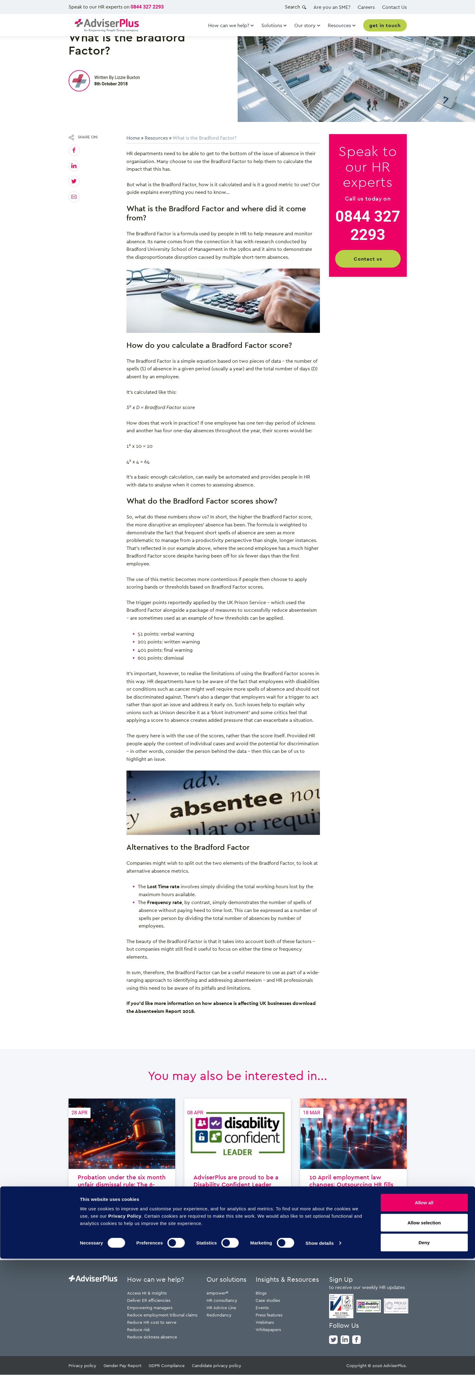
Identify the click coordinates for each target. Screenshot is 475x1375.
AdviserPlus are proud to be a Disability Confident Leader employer (237, 1170)
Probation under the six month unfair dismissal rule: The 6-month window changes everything (122, 1170)
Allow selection (424, 1338)
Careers (366, 7)
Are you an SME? (332, 7)
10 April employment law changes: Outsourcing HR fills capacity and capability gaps (353, 1170)
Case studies (268, 1300)
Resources (156, 138)
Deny (424, 1358)
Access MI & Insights (147, 1293)
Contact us (368, 259)
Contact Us (394, 7)
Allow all (424, 1318)
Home (133, 138)
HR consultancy (222, 1300)
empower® (217, 1293)
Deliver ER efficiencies (148, 1300)
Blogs (261, 1293)
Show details (320, 1359)
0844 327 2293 (147, 7)
